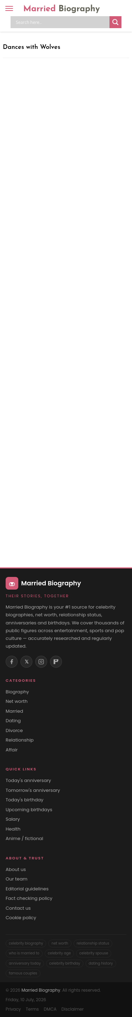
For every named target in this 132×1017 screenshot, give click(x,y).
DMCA (50, 1009)
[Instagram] (41, 662)
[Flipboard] (56, 662)
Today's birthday (24, 800)
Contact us (18, 908)
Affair (12, 750)
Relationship (20, 740)
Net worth (16, 701)
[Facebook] (12, 662)
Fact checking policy (29, 898)
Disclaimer (72, 1009)
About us (16, 869)
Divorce (14, 730)
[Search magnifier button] (115, 22)
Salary (13, 819)
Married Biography (40, 990)
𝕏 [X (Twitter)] (27, 661)
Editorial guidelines (27, 889)
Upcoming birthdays (29, 810)
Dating (13, 721)
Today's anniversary (28, 780)
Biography (17, 692)
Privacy (13, 1009)
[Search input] (62, 22)
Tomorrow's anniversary (33, 790)
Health (13, 829)
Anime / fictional (24, 838)
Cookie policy (21, 918)
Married (61, 9)
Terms (32, 1009)
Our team (16, 879)
